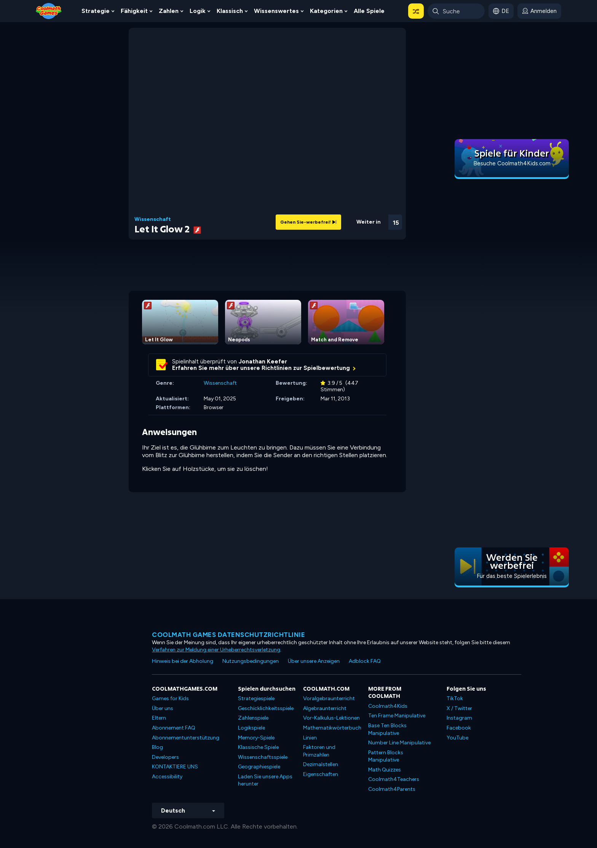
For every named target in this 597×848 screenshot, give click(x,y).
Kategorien (326, 10)
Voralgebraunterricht (329, 698)
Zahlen (169, 10)
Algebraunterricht (324, 708)
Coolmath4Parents (391, 789)
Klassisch (230, 10)
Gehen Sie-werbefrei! (308, 222)
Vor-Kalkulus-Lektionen (331, 718)
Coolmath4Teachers (393, 779)
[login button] (539, 11)
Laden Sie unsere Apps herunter (265, 780)
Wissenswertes (276, 10)
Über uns (162, 708)
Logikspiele (251, 728)
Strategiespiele (256, 698)
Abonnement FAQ (173, 728)
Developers (165, 757)
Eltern (159, 718)
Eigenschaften (320, 774)
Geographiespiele (259, 766)
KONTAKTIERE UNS (175, 766)
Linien (310, 737)
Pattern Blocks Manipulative (385, 756)
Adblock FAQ (365, 661)
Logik (198, 10)
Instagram (459, 718)
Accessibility (167, 776)
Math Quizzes (384, 769)
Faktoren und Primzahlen (319, 751)
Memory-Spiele (256, 737)
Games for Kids (170, 698)
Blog (157, 747)
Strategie (95, 10)
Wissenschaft (152, 219)
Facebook (459, 728)
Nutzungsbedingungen (250, 661)
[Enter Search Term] (456, 11)
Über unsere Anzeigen (314, 661)
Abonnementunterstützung (185, 737)
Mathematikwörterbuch (332, 728)
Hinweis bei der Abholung (182, 661)
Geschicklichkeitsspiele (266, 708)
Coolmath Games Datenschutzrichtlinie (228, 634)
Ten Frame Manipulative (396, 715)
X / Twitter (459, 708)
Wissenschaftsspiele (262, 757)
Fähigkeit (134, 10)
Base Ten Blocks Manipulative (387, 729)
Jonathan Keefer (263, 361)
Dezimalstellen (320, 764)
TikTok (455, 698)
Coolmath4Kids (387, 706)
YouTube (457, 737)
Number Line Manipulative (399, 742)
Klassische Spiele (258, 747)
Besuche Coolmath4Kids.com (512, 163)
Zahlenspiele (253, 718)
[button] (416, 11)
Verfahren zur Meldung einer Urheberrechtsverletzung (216, 649)
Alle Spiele (369, 10)
